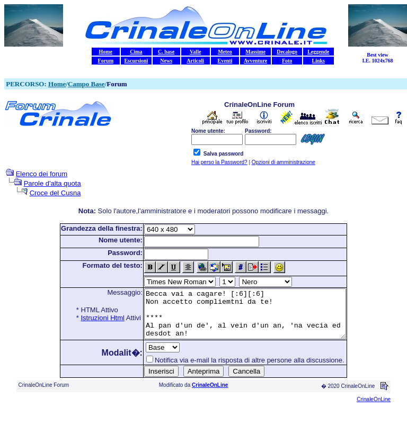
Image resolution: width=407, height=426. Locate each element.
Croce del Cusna (55, 193)
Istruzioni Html (90, 318)
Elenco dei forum (42, 174)
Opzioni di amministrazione (283, 162)
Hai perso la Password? (219, 162)
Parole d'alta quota (52, 183)
